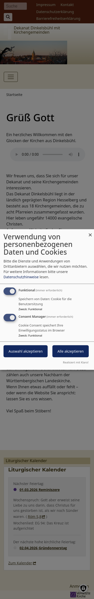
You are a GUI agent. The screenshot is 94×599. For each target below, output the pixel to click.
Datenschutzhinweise (21, 276)
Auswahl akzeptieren (26, 351)
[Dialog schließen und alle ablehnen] (90, 232)
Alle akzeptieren (70, 351)
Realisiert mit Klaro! (75, 362)
